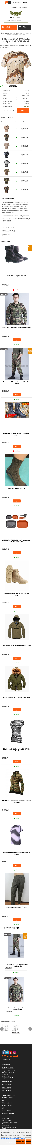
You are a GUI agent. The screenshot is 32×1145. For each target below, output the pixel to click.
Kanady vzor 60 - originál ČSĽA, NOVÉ (17, 276)
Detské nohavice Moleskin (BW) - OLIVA (16, 907)
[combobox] (22, 98)
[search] (26, 20)
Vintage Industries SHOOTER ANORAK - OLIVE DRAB (17, 645)
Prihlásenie (14, 7)
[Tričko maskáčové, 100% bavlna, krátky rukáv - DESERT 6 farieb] (16, 50)
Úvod (2, 33)
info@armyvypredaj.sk (7, 1077)
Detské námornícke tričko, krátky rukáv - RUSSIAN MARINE (16, 853)
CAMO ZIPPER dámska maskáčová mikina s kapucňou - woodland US (16, 801)
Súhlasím (28, 1141)
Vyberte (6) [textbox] (24, 98)
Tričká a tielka (18, 33)
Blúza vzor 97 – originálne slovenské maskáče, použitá (16, 327)
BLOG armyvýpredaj (10, 1056)
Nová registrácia (23, 7)
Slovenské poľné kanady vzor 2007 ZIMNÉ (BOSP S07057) (16, 434)
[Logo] (16, 14)
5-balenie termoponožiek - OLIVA (16, 488)
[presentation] (2, 1029)
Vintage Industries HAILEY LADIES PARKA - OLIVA (16, 697)
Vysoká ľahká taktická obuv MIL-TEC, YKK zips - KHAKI (16, 594)
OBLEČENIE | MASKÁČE (10, 33)
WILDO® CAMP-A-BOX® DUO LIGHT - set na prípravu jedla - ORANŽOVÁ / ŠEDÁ (16, 541)
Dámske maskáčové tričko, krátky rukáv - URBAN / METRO (16, 750)
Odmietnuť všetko (20, 1141)
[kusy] (7, 110)
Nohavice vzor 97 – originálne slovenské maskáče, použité (16, 383)
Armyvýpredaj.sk (6, 1059)
